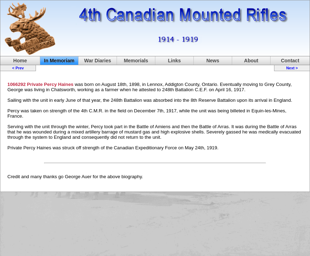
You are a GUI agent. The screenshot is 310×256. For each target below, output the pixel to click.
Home (20, 60)
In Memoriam (59, 60)
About (251, 60)
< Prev (18, 68)
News (212, 60)
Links (174, 60)
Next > (292, 68)
